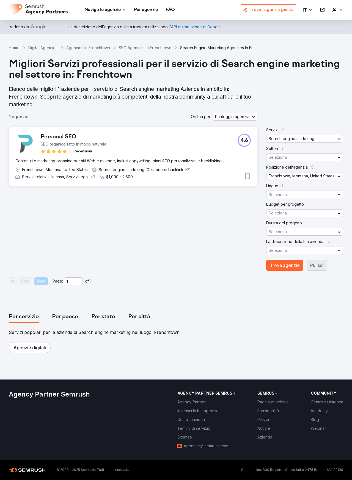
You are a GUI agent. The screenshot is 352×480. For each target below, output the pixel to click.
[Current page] (73, 281)
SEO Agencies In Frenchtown (145, 47)
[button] (307, 10)
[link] (146, 10)
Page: (58, 281)
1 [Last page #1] (90, 281)
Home (14, 47)
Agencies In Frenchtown (88, 47)
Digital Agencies (42, 47)
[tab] (24, 316)
